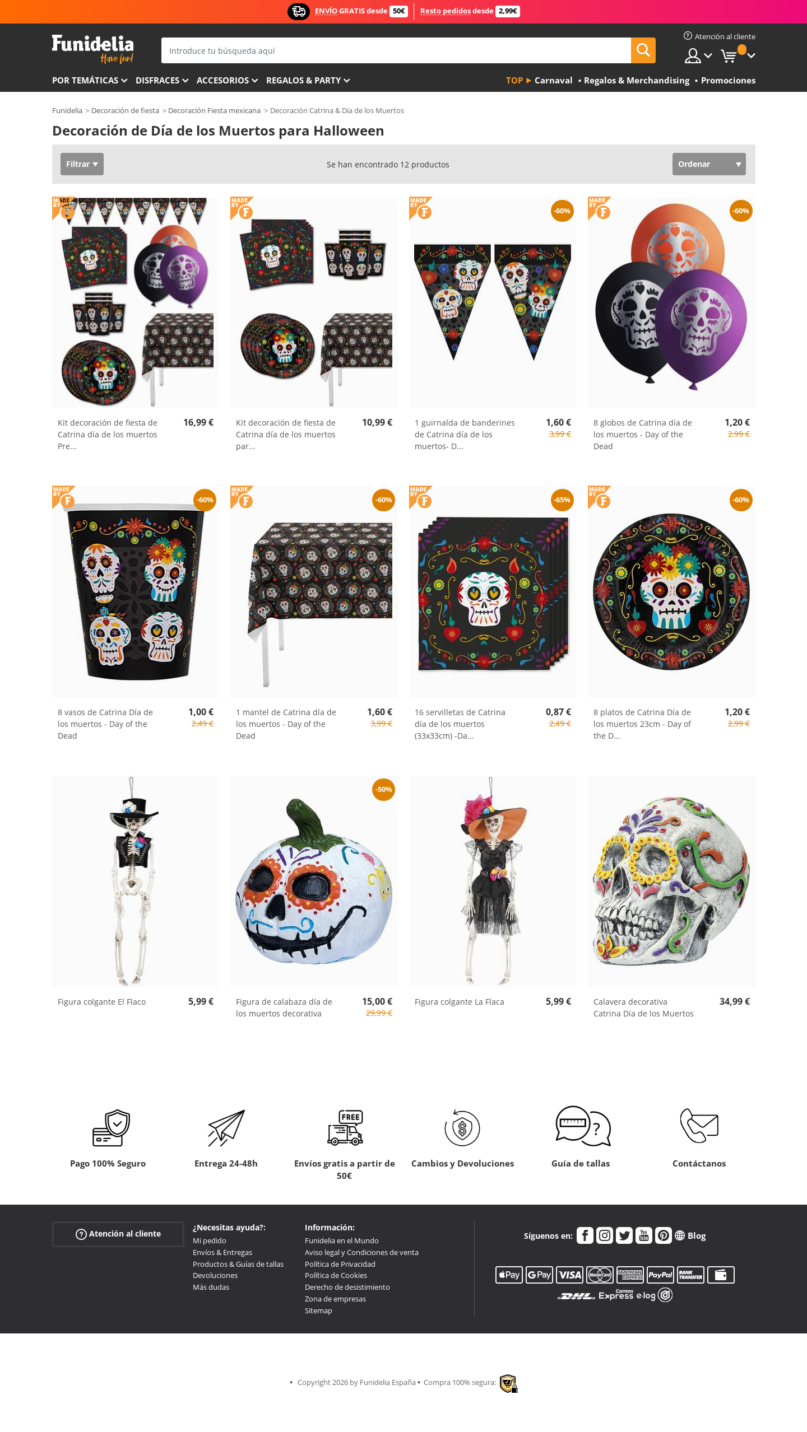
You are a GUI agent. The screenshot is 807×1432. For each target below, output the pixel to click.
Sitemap (318, 1310)
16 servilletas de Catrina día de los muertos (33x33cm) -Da (460, 724)
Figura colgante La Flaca (459, 1001)
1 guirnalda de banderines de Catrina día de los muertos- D (465, 434)
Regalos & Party (303, 80)
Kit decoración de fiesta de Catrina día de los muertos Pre (107, 434)
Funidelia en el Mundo (342, 1240)
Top (514, 80)
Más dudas (211, 1287)
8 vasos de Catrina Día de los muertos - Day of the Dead (105, 724)
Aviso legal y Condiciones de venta (362, 1252)
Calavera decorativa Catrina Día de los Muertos (643, 1007)
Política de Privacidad (340, 1264)
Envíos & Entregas (222, 1252)
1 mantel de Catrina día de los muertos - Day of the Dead (286, 724)
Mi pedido (209, 1240)
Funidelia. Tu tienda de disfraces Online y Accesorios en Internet (92, 49)
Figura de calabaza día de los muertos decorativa (284, 1007)
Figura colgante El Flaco (102, 1001)
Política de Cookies (336, 1275)
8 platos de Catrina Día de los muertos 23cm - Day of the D (642, 724)
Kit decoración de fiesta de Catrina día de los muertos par (286, 434)
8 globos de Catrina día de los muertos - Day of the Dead (642, 434)
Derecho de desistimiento (347, 1287)
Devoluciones (215, 1275)
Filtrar (78, 163)
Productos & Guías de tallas (238, 1264)
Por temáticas (85, 80)
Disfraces (157, 80)
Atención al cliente (118, 1234)
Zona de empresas (335, 1299)
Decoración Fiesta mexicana (214, 110)
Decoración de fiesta (125, 110)
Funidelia (67, 110)
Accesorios (223, 80)
